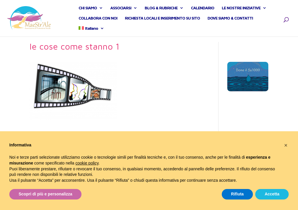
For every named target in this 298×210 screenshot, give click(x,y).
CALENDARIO (202, 10)
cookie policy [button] (86, 163)
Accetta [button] (272, 194)
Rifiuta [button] (237, 194)
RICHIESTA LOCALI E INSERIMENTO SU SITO (162, 21)
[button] (285, 145)
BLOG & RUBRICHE (161, 10)
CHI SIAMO (88, 10)
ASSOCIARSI (120, 10)
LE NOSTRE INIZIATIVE (241, 10)
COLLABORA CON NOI (98, 21)
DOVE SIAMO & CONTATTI (230, 21)
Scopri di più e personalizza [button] (45, 194)
